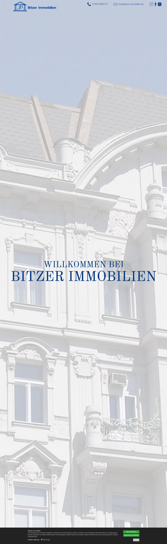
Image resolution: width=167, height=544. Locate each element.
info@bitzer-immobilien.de (131, 4)
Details (136, 540)
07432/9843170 (100, 4)
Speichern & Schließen (131, 535)
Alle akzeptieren (131, 532)
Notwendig (45, 540)
